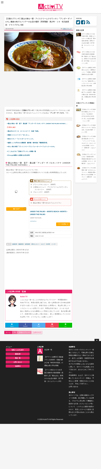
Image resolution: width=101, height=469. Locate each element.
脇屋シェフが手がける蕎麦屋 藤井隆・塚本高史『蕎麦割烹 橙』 (28, 142)
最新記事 (17, 353)
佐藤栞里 (14, 243)
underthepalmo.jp (33, 221)
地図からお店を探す (18, 349)
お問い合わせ (18, 361)
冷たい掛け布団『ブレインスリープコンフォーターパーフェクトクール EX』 (32, 146)
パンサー (53, 243)
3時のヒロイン (35, 243)
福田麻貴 (27, 243)
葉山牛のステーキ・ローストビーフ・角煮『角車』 (24, 131)
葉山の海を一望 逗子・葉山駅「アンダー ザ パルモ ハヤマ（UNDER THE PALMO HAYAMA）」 (38, 123)
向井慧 (48, 243)
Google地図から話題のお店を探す (19, 155)
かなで (43, 243)
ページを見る (63, 223)
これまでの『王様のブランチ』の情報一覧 (22, 151)
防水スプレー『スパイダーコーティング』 (21, 139)
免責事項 (17, 365)
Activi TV (23, 296)
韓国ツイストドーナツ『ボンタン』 (19, 135)
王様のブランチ (67, 29)
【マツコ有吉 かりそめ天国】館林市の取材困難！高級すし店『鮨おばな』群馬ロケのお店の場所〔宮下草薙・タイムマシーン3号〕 (53, 374)
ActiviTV (46, 418)
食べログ (16, 209)
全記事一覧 (48, 349)
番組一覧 (17, 357)
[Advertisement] (21, 89)
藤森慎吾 (21, 243)
